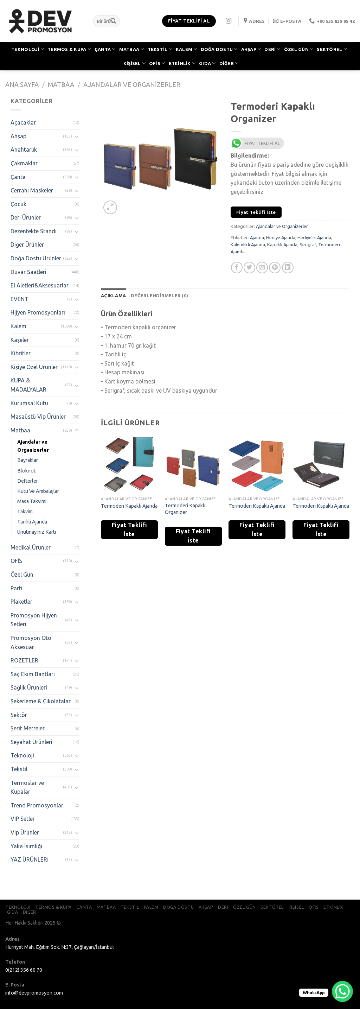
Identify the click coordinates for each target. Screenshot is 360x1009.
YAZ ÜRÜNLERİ (30, 859)
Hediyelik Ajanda (314, 237)
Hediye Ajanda (280, 237)
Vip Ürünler (25, 832)
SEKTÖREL (332, 49)
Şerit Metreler (28, 728)
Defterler (27, 481)
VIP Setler (23, 819)
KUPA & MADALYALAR (28, 385)
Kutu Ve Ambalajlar (38, 491)
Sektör (19, 715)
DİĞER (229, 63)
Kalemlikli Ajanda (248, 244)
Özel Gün (22, 574)
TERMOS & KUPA (69, 49)
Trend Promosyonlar (37, 805)
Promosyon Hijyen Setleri (34, 620)
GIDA (207, 63)
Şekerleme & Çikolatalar (41, 701)
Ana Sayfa (22, 84)
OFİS (157, 63)
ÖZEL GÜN (299, 49)
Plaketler (21, 601)
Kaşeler (20, 340)
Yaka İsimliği (26, 846)
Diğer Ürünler (27, 244)
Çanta (18, 177)
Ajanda (257, 237)
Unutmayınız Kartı (36, 532)
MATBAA (131, 49)
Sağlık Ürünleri (29, 687)
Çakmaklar (24, 163)
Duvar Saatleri (28, 272)
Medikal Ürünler (31, 547)
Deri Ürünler (26, 217)
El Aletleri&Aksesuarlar (40, 285)
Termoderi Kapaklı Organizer (185, 509)
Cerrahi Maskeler (32, 190)
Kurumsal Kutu (29, 403)
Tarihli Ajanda (32, 522)
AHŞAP (251, 49)
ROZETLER (24, 660)
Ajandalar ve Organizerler (131, 84)
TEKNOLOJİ (27, 49)
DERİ (272, 49)
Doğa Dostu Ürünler (36, 258)
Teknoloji (22, 755)
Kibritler (21, 353)
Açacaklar (23, 122)
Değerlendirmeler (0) (159, 295)
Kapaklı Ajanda (282, 244)
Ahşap (18, 136)
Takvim (25, 511)
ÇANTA (105, 49)
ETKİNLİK (182, 63)
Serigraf (308, 244)
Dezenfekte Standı (34, 231)
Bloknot (26, 471)
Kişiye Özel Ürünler (34, 367)
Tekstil (19, 769)
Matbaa (61, 84)
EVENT (19, 299)
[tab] (113, 295)
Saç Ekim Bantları (33, 674)
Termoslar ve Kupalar (27, 787)
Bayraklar (27, 460)
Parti (16, 588)
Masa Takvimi (31, 501)
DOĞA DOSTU (219, 49)
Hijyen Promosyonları (38, 312)
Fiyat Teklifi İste (256, 212)
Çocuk (18, 204)
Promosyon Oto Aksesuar (31, 642)
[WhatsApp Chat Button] (342, 991)
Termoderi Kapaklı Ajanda (129, 506)
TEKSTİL (160, 49)
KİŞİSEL (134, 63)
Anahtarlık (24, 149)
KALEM (186, 49)
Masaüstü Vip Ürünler (38, 416)
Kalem (18, 326)
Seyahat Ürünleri (31, 742)
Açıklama (113, 295)
